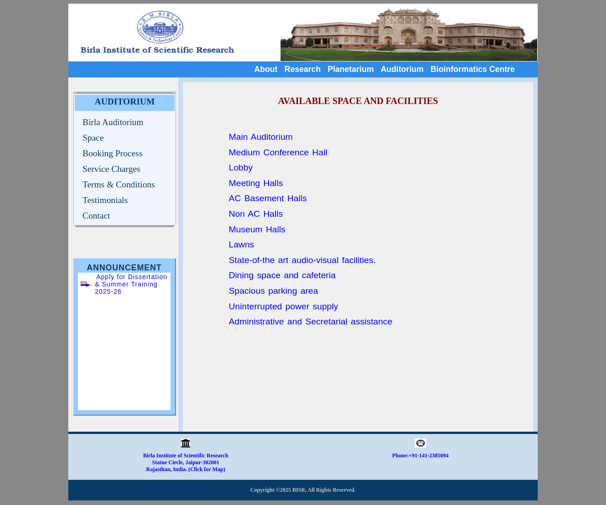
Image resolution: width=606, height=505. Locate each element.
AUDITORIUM (125, 101)
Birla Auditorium (113, 122)
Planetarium (351, 69)
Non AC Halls (256, 214)
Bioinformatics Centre (472, 69)
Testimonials (105, 200)
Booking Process (113, 153)
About (266, 69)
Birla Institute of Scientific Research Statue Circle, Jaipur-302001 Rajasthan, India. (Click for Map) (185, 459)
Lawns (241, 244)
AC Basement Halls (268, 198)
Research (302, 69)
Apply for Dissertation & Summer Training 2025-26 (131, 284)
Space (93, 138)
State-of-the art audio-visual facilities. (302, 260)
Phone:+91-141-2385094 (420, 455)
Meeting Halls (256, 183)
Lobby (241, 167)
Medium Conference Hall (278, 152)
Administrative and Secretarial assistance (310, 321)
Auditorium (402, 69)
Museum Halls (257, 229)
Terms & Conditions (119, 184)
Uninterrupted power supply (283, 306)
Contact (96, 215)
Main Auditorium (261, 137)
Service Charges (111, 169)
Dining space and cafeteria (282, 275)
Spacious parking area (273, 291)
